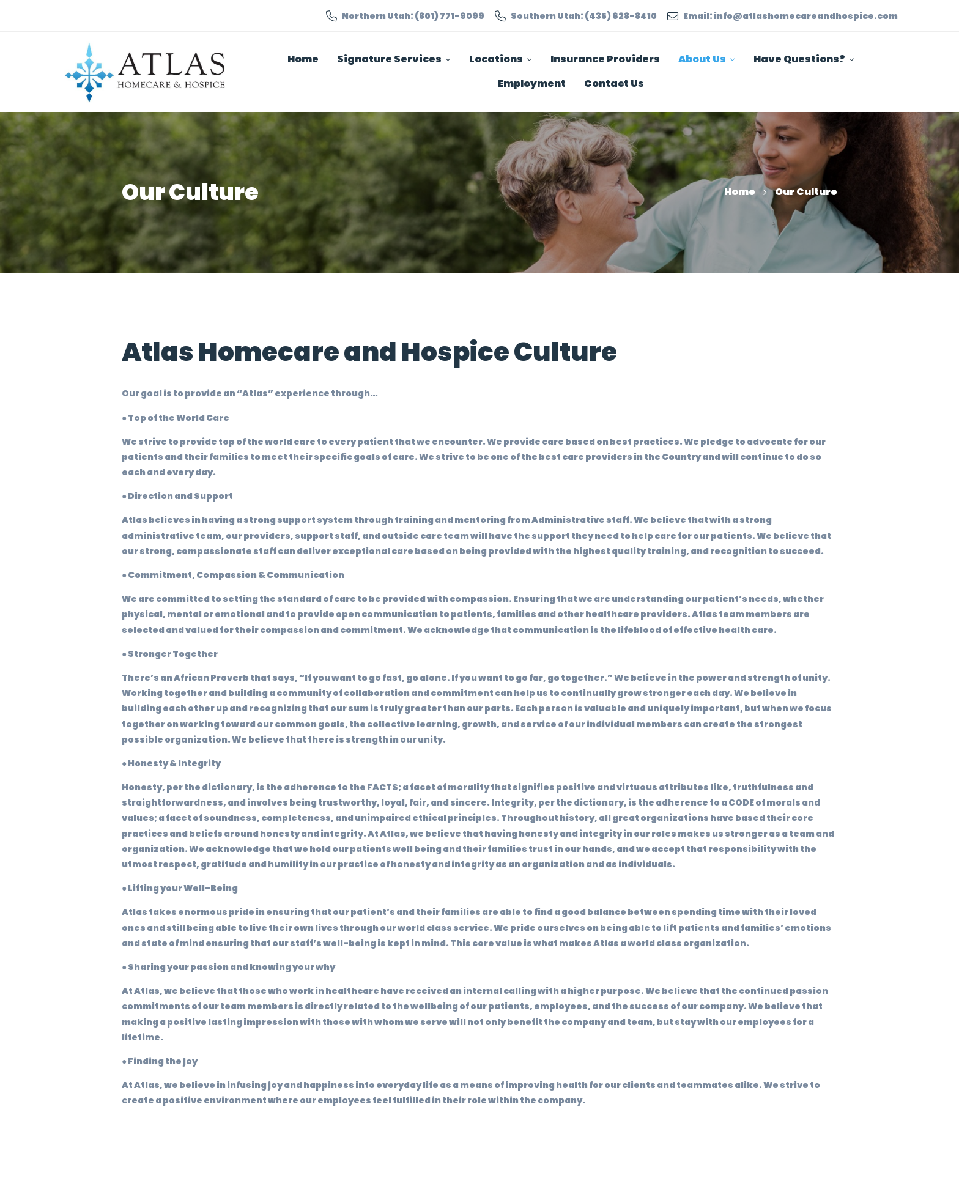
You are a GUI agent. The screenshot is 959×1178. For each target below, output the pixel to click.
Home (739, 192)
